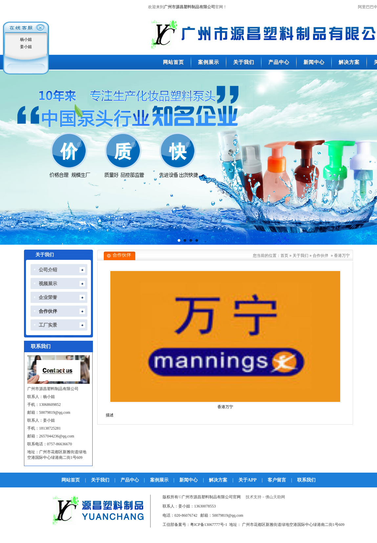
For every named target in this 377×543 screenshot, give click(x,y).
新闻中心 (188, 480)
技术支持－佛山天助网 (265, 497)
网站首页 (70, 480)
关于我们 (300, 255)
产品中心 (130, 480)
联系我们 (306, 480)
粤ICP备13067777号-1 (208, 524)
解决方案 (218, 480)
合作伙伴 (320, 255)
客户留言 (277, 480)
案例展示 (159, 480)
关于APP (247, 480)
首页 (284, 255)
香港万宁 (342, 255)
